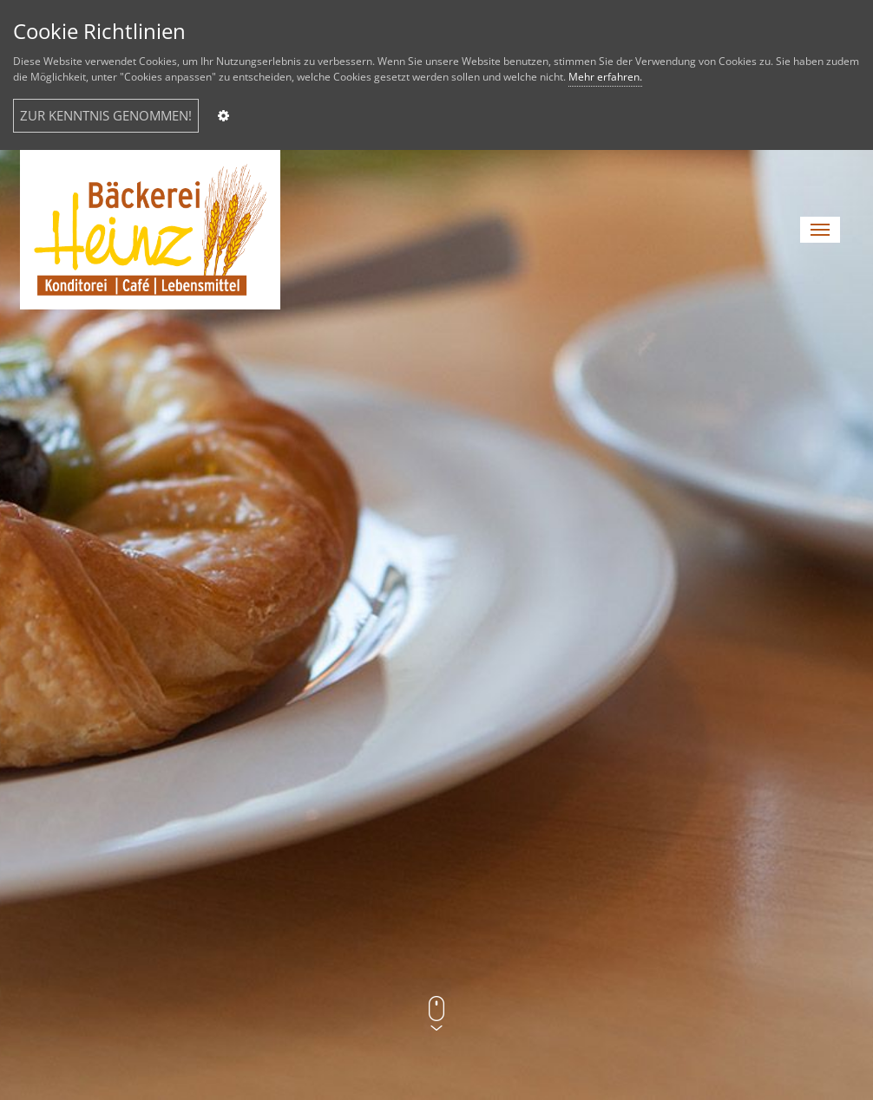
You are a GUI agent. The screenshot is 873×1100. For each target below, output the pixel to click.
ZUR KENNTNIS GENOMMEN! (106, 115)
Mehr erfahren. (605, 76)
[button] (820, 230)
